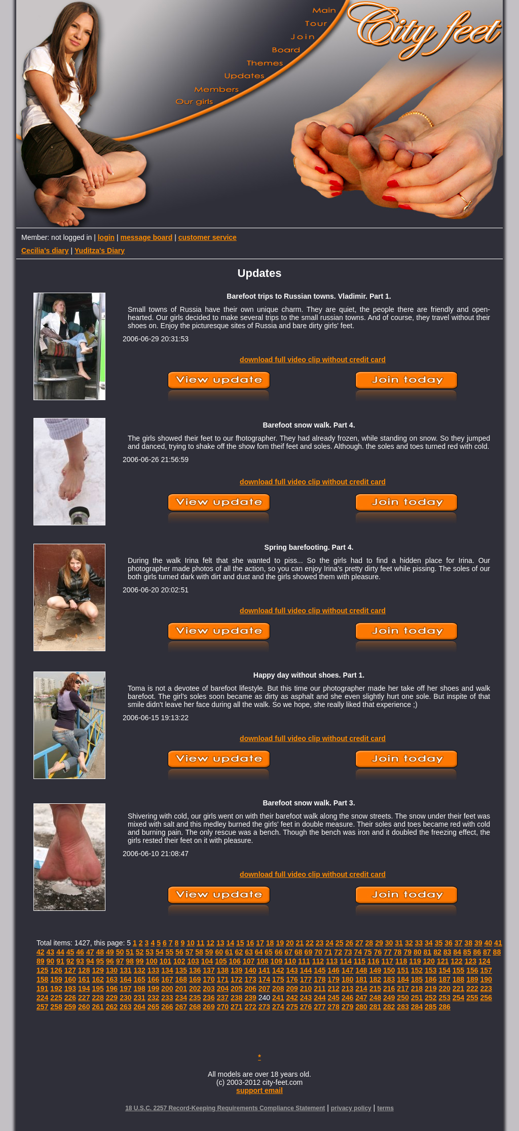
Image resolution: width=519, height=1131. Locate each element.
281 (375, 1007)
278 (334, 1007)
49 (110, 952)
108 (262, 961)
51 (130, 952)
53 (149, 952)
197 (125, 988)
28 (369, 943)
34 (429, 943)
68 (298, 952)
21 (300, 943)
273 (264, 1007)
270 (223, 1007)
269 (208, 1007)
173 (250, 979)
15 (240, 943)
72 (338, 952)
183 (389, 979)
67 (288, 952)
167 (167, 979)
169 (195, 979)
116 (373, 961)
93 (80, 961)
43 (51, 952)
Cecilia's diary (45, 250)
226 (70, 998)
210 (306, 988)
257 (42, 1007)
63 (249, 952)
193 (70, 988)
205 (236, 988)
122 (456, 961)
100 (151, 961)
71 (328, 952)
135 (181, 970)
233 (167, 998)
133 (153, 970)
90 (51, 961)
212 (334, 988)
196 (112, 988)
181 (361, 979)
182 (375, 979)
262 (112, 1007)
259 (70, 1007)
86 (477, 952)
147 (347, 970)
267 (181, 1007)
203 (208, 988)
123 (470, 961)
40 (489, 943)
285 (430, 1007)
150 (389, 970)
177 (306, 979)
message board (147, 237)
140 (250, 970)
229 (112, 998)
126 (56, 970)
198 (139, 988)
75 (368, 952)
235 (195, 998)
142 (278, 970)
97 (120, 961)
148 (361, 970)
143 (292, 970)
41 (498, 943)
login (106, 237)
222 (472, 988)
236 (208, 998)
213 (347, 988)
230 (125, 998)
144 (306, 970)
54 (160, 952)
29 (379, 943)
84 (457, 952)
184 (403, 979)
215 (375, 988)
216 (389, 988)
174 (264, 979)
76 (378, 952)
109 (276, 961)
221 (458, 988)
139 (236, 970)
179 (334, 979)
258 (56, 1007)
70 (318, 952)
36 (448, 943)
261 (97, 1007)
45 (70, 952)
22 (310, 943)
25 (340, 943)
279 (347, 1007)
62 (239, 952)
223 (486, 988)
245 (334, 998)
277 (319, 1007)
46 (80, 952)
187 (444, 979)
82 (437, 952)
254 (458, 998)
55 (170, 952)
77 (388, 952)
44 (60, 952)
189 (472, 979)
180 (347, 979)
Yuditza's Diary (100, 250)
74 (358, 952)
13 (220, 943)
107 (248, 961)
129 (97, 970)
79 (407, 952)
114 (345, 961)
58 (199, 952)
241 (278, 998)
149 (375, 970)
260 (84, 1007)
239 (250, 998)
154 (444, 970)
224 (42, 998)
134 (167, 970)
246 (347, 998)
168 (181, 979)
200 (167, 988)
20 (290, 943)
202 (195, 988)
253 (444, 998)
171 (223, 979)
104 (207, 961)
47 (90, 952)
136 (195, 970)
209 (292, 988)
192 (56, 988)
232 (153, 998)
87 (487, 952)
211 (319, 988)
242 (292, 998)
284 (417, 1007)
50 (120, 952)
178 (319, 979)
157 (486, 970)
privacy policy (351, 1108)
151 (403, 970)
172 (236, 979)
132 (139, 970)
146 (334, 970)
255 (472, 998)
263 (125, 1007)
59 (209, 952)
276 (306, 1007)
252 (430, 998)
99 (140, 961)
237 (223, 998)
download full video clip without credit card (313, 360)
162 (97, 979)
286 (444, 1007)
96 (110, 961)
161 (84, 979)
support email (259, 1090)
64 (259, 952)
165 (139, 979)
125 (42, 970)
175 (278, 979)
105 (221, 961)
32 (409, 943)
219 (430, 988)
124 (484, 961)
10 (191, 943)
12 (210, 943)
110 (290, 961)
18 (270, 943)
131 (125, 970)
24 (329, 943)
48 (100, 952)
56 (179, 952)
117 (387, 961)
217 (403, 988)
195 (97, 988)
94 (90, 961)
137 (208, 970)
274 (278, 1007)
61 (229, 952)
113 (332, 961)
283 (403, 1007)
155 (458, 970)
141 (264, 970)
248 (375, 998)
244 (319, 998)
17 (260, 943)
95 (100, 961)
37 (459, 943)
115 (359, 961)
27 (359, 943)
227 (84, 998)
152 (417, 970)
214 (361, 988)
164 (125, 979)
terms (385, 1108)
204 (223, 988)
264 (139, 1007)
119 (415, 961)
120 (429, 961)
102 (179, 961)
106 (235, 961)
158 (42, 979)
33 (419, 943)
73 (348, 952)
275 (292, 1007)
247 (361, 998)
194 (84, 988)
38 (468, 943)
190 (486, 979)
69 (309, 952)
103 (193, 961)
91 (60, 961)
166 (153, 979)
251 (417, 998)
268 (195, 1007)
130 (112, 970)
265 (153, 1007)
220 (444, 988)
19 (280, 943)
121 (443, 961)
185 (417, 979)
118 (401, 961)
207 (264, 988)
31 (399, 943)
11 (201, 943)
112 (318, 961)
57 (190, 952)
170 (208, 979)
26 (349, 943)
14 (230, 943)
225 (56, 998)
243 (306, 998)
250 (403, 998)
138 (223, 970)
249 (389, 998)
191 (42, 988)
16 (250, 943)
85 (467, 952)
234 (181, 998)
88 (497, 952)
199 (153, 988)
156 (472, 970)
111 (304, 961)
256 (486, 998)
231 (139, 998)
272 (250, 1007)
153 (430, 970)
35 (439, 943)
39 (478, 943)
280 (361, 1007)
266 (167, 1007)
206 (250, 988)
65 (269, 952)
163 (112, 979)
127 (70, 970)
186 (430, 979)
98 (130, 961)
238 (236, 998)
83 (447, 952)
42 (40, 952)
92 (70, 961)
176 (292, 979)
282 (389, 1007)
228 (97, 998)
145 (319, 970)
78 (398, 952)
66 (279, 952)
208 (278, 988)
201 (181, 988)
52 (140, 952)
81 (428, 952)
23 (320, 943)
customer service (207, 237)
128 (84, 970)
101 (165, 961)
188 (458, 979)
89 (40, 961)
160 (70, 979)
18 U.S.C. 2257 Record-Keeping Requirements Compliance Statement (225, 1108)
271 (236, 1007)
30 (389, 943)
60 (219, 952)
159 (56, 979)
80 (418, 952)
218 (417, 988)
